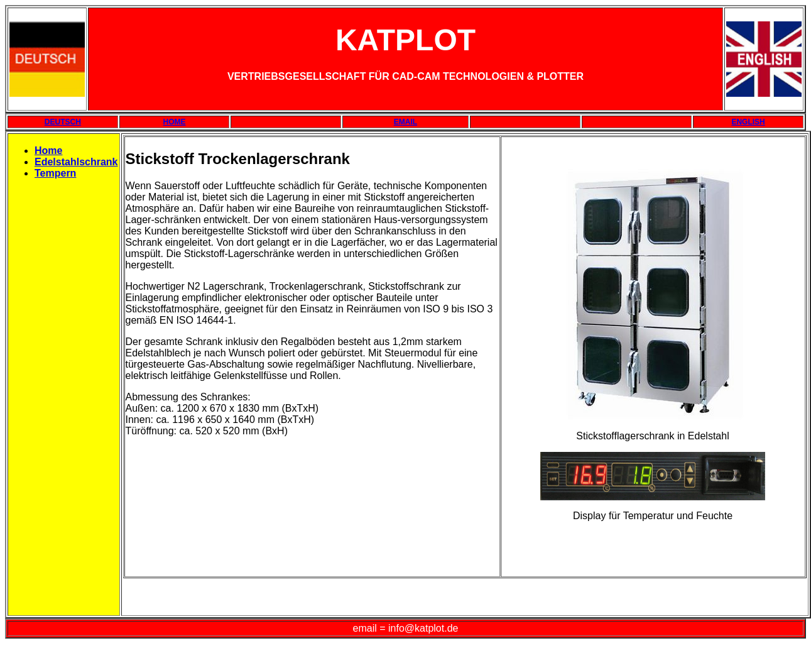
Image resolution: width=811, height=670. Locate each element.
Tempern (55, 173)
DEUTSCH (63, 122)
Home (48, 150)
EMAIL (405, 122)
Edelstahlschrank (76, 162)
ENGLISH (748, 122)
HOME (174, 122)
